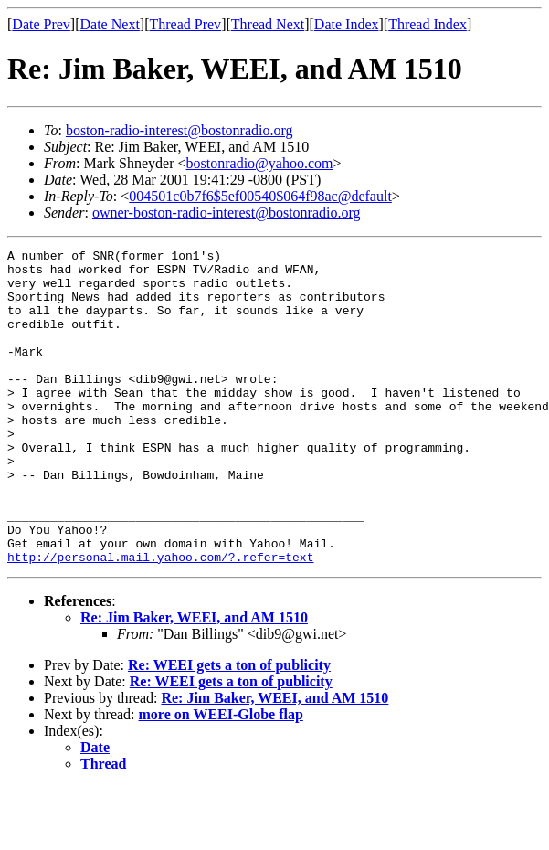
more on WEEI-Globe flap (221, 777)
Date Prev (41, 24)
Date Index (346, 24)
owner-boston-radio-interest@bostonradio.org (226, 212)
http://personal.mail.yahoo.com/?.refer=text (160, 619)
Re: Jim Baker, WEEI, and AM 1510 (194, 680)
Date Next (110, 24)
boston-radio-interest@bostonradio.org (179, 130)
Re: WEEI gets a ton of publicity (229, 728)
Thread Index (427, 24)
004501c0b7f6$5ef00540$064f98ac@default (260, 196)
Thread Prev (185, 24)
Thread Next (267, 24)
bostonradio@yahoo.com (259, 163)
